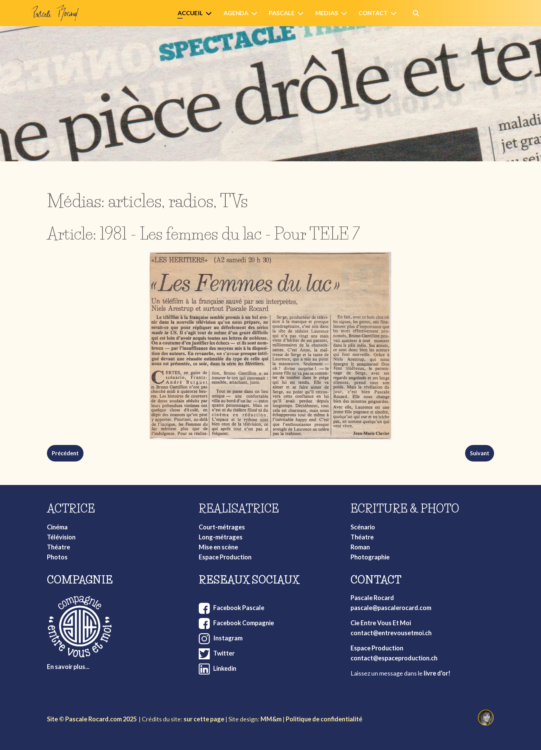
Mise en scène (218, 547)
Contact (373, 13)
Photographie (370, 557)
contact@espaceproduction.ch (394, 658)
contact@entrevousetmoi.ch (391, 633)
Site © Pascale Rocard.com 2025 (92, 719)
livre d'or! (437, 673)
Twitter (224, 653)
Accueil (190, 13)
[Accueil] (210, 13)
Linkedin (224, 668)
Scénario (363, 527)
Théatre (58, 547)
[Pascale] (302, 13)
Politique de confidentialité (324, 719)
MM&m (271, 719)
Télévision (61, 537)
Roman (360, 547)
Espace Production (225, 557)
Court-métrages (222, 527)
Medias (326, 13)
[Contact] (395, 13)
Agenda (236, 13)
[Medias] (345, 13)
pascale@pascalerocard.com (391, 607)
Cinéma (57, 527)
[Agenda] (255, 13)
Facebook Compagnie (243, 623)
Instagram (228, 638)
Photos (57, 557)
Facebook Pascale (238, 607)
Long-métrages (221, 537)
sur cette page (204, 719)
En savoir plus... (68, 666)
